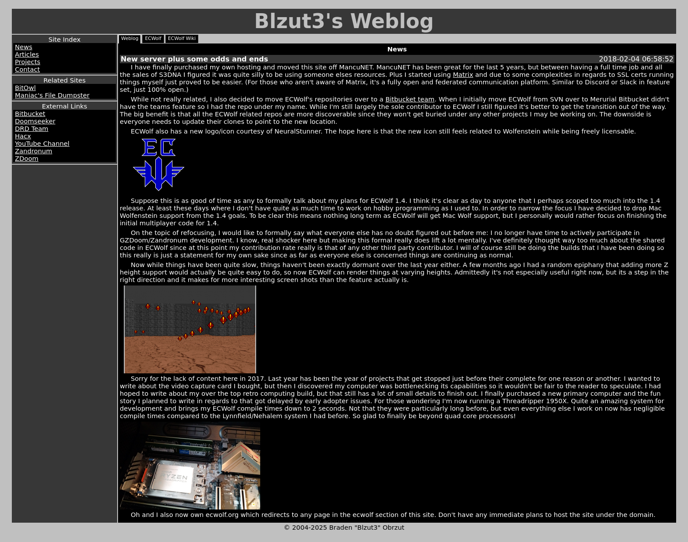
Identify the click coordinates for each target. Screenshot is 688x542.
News (23, 47)
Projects (27, 61)
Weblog (129, 38)
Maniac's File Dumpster (52, 95)
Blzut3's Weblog (344, 21)
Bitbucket (30, 113)
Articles (27, 54)
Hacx (23, 136)
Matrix (463, 74)
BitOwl (25, 87)
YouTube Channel (42, 143)
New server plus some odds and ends (194, 59)
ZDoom (27, 158)
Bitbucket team (409, 99)
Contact (27, 69)
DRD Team (31, 128)
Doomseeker (35, 121)
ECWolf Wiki (182, 38)
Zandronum (33, 151)
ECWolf (153, 38)
